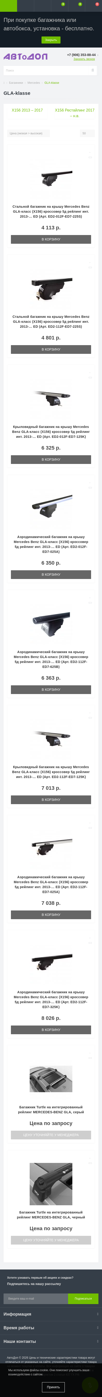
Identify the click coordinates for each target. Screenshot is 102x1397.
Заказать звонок (84, 59)
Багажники (16, 82)
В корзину (51, 239)
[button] (42, 6)
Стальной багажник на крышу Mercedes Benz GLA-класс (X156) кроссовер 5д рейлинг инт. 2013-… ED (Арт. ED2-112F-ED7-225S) (51, 321)
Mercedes (34, 82)
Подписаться (83, 1298)
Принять (53, 1387)
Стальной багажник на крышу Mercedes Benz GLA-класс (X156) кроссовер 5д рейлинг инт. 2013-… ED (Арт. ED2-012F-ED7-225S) (51, 211)
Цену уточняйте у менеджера (51, 1135)
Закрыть (51, 40)
